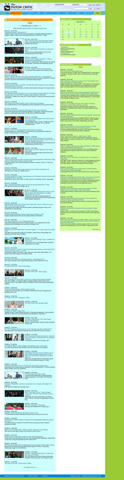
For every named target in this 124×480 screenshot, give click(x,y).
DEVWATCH (64, 50)
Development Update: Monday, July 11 (15, 32)
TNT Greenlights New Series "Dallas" (35, 374)
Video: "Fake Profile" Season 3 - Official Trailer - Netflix (75, 136)
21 (86, 34)
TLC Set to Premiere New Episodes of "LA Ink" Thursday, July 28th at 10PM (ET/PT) (28, 329)
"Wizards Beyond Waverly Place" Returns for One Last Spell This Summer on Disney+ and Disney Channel (78, 199)
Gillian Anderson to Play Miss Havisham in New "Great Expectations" (24, 436)
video (45, 28)
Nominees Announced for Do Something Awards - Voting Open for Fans (25, 259)
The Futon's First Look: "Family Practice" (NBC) (18, 463)
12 (74, 32)
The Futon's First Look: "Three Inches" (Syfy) (17, 266)
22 (92, 34)
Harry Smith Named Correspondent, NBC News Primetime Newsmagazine (25, 110)
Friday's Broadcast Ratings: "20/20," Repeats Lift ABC (20, 289)
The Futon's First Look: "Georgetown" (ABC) (17, 297)
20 (80, 34)
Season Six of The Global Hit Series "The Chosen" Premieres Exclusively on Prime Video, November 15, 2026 (77, 104)
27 (80, 37)
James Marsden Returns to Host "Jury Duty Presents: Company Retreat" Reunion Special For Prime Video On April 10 (78, 127)
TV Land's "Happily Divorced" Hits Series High (38, 69)
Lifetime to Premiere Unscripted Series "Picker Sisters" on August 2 (23, 130)
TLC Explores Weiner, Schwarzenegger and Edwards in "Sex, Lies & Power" (26, 346)
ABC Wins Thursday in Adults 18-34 (35, 405)
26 (74, 37)
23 (98, 34)
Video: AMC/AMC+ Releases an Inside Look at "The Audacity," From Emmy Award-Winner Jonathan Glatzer (79, 81)
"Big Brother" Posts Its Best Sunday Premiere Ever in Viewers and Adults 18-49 (27, 169)
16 (98, 32)
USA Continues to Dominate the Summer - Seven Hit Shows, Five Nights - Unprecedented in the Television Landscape (40, 337)
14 (86, 32)
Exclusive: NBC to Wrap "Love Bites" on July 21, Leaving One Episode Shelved (38, 59)
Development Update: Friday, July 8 (15, 311)
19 (74, 34)
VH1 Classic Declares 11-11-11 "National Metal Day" (19, 221)
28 (86, 37)
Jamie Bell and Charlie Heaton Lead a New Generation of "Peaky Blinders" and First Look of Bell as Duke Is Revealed (78, 189)
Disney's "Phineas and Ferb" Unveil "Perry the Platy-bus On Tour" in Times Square (28, 76)
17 (62, 34)
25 (68, 37)
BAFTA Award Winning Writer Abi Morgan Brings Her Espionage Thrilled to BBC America (29, 445)
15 (92, 32)
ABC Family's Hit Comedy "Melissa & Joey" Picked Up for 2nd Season (24, 103)
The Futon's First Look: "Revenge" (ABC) (36, 303)
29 (92, 37)
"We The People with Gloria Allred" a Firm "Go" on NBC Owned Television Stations (28, 279)
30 (98, 37)
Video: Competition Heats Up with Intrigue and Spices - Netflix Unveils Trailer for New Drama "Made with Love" (80, 146)
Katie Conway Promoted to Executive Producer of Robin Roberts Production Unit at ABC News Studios (78, 169)
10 (62, 32)
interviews (35, 28)
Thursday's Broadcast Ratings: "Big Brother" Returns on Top (21, 413)
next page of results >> (30, 467)
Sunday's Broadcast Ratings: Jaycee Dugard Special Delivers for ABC (24, 214)
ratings (41, 28)
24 (62, 37)
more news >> (96, 229)
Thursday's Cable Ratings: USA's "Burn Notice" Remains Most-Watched (38, 320)
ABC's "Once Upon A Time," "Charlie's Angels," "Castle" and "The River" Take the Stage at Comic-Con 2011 (39, 394)
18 (68, 34)
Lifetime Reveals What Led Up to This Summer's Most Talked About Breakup (26, 365)
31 (62, 39)
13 (80, 32)
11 (68, 32)
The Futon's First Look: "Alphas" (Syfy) (36, 271)
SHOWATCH (64, 47)
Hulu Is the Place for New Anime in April (71, 71)
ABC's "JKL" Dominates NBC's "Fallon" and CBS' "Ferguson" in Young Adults (26, 429)
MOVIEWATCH (65, 53)
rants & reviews (27, 28)
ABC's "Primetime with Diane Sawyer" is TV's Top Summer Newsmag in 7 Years (27, 184)
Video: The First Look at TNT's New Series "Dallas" (39, 40)
